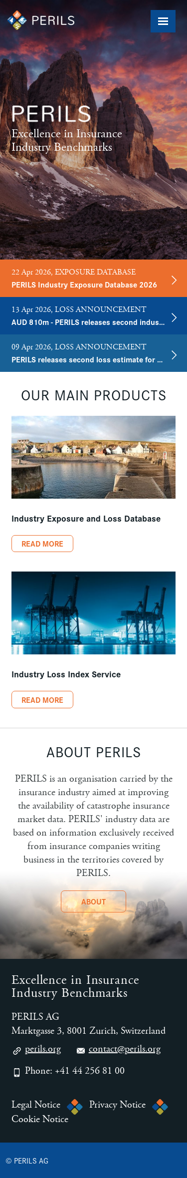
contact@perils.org (118, 1050)
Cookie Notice (39, 1120)
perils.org (36, 1050)
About (93, 901)
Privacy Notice (117, 1105)
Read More (42, 543)
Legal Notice (35, 1105)
